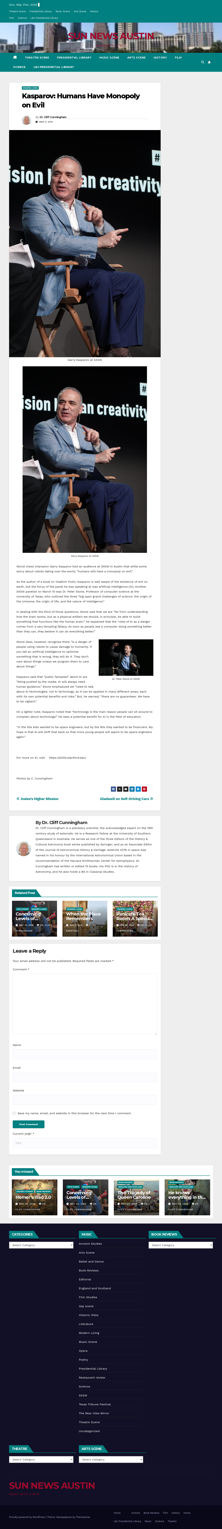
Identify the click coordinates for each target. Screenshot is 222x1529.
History (94, 11)
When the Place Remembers (83, 916)
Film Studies (88, 1297)
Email (17, 1067)
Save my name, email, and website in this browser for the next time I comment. (74, 1113)
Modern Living (30, 88)
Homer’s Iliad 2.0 (33, 1197)
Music (148, 1521)
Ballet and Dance (91, 1261)
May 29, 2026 (129, 1204)
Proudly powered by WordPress (27, 1517)
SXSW (83, 1395)
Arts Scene (80, 11)
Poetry (83, 1359)
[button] (202, 62)
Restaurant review (92, 1377)
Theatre (172, 1521)
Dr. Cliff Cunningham (53, 117)
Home (117, 1513)
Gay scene (86, 1306)
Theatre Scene (17, 11)
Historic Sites (89, 1315)
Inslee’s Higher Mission (37, 799)
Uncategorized (89, 1431)
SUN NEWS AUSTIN (111, 36)
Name (17, 1045)
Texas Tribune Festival (95, 1404)
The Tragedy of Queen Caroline (134, 1195)
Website (18, 1090)
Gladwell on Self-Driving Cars (126, 799)
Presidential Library (41, 11)
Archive (135, 1513)
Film (11, 18)
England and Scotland (130, 1187)
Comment (21, 969)
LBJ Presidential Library (44, 18)
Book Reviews (43, 1191)
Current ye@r (23, 1133)
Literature (86, 1324)
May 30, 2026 (27, 1204)
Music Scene (63, 11)
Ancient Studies (25, 1191)
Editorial (85, 1279)
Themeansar (83, 1517)
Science (22, 18)
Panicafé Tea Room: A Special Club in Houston (133, 918)
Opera (83, 1350)
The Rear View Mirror (94, 1413)
